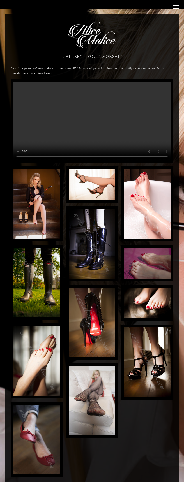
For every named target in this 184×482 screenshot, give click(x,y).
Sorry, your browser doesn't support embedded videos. (92, 121)
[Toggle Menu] (176, 7)
